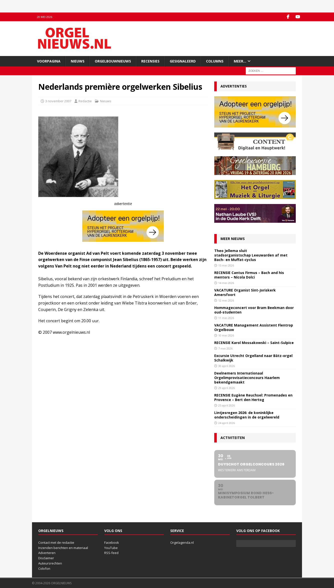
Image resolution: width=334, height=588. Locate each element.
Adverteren (47, 552)
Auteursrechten (50, 563)
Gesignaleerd (183, 61)
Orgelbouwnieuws (113, 61)
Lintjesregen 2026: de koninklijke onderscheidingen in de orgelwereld (246, 415)
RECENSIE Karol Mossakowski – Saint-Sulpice (254, 342)
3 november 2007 (58, 101)
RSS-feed (111, 552)
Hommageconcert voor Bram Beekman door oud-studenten (254, 309)
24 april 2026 (226, 423)
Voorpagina (48, 61)
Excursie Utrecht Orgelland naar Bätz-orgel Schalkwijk (253, 357)
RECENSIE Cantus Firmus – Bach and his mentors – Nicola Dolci (249, 275)
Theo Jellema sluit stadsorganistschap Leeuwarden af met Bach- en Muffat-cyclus (251, 255)
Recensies (150, 61)
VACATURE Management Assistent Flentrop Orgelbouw (253, 327)
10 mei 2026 (226, 335)
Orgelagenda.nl (182, 542)
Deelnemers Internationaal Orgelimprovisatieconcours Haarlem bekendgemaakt (247, 377)
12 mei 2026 (226, 300)
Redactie (85, 101)
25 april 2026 (226, 405)
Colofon (44, 568)
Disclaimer (46, 558)
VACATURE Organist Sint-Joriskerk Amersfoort (245, 292)
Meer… (240, 61)
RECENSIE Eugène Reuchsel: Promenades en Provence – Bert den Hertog (253, 397)
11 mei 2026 (226, 318)
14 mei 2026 (226, 283)
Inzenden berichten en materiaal (63, 548)
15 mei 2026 (226, 265)
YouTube (111, 548)
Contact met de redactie (56, 542)
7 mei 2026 (225, 348)
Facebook (111, 542)
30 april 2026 (226, 366)
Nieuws (77, 61)
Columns (215, 61)
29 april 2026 (226, 388)
